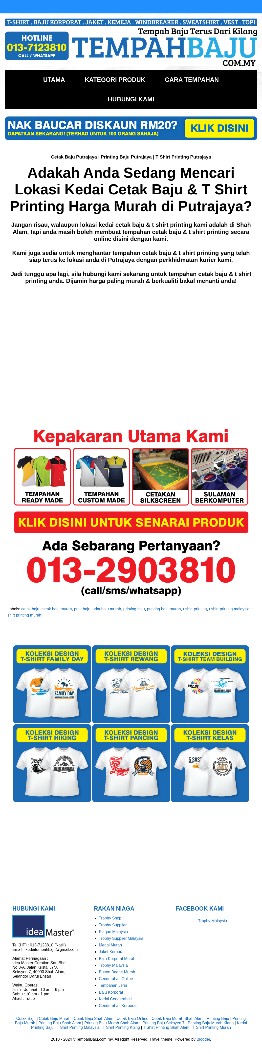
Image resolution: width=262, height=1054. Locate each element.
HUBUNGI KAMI (131, 99)
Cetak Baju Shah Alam (93, 1018)
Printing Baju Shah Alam (60, 1023)
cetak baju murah (57, 609)
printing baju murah (164, 609)
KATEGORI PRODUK (115, 79)
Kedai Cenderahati (115, 999)
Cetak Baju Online (132, 1018)
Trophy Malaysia (113, 965)
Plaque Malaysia (113, 932)
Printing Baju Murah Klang (211, 1023)
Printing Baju (218, 1018)
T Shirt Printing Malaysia (78, 1027)
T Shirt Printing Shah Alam (166, 1027)
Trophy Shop (110, 918)
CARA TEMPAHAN (192, 79)
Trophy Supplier (113, 925)
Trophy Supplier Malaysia (121, 938)
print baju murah (106, 609)
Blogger (203, 1039)
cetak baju (30, 609)
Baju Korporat (111, 992)
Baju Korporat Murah (117, 959)
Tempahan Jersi (113, 985)
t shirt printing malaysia (229, 609)
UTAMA (54, 79)
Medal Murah (110, 945)
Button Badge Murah (117, 972)
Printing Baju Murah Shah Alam (111, 1023)
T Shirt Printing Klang (121, 1027)
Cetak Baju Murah (54, 1018)
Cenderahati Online (116, 979)
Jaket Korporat (112, 952)
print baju (82, 609)
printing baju (134, 609)
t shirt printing (195, 609)
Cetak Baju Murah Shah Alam (177, 1018)
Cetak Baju (26, 1018)
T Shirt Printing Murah (212, 1027)
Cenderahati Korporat (118, 1006)
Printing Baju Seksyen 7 (164, 1023)
